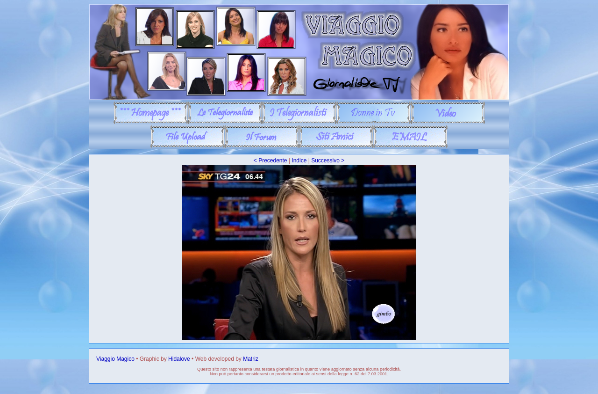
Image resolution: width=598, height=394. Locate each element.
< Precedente (270, 160)
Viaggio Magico (115, 359)
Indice (299, 160)
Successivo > (327, 160)
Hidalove (179, 359)
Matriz (250, 359)
